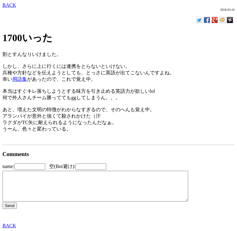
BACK (9, 5)
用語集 (19, 79)
